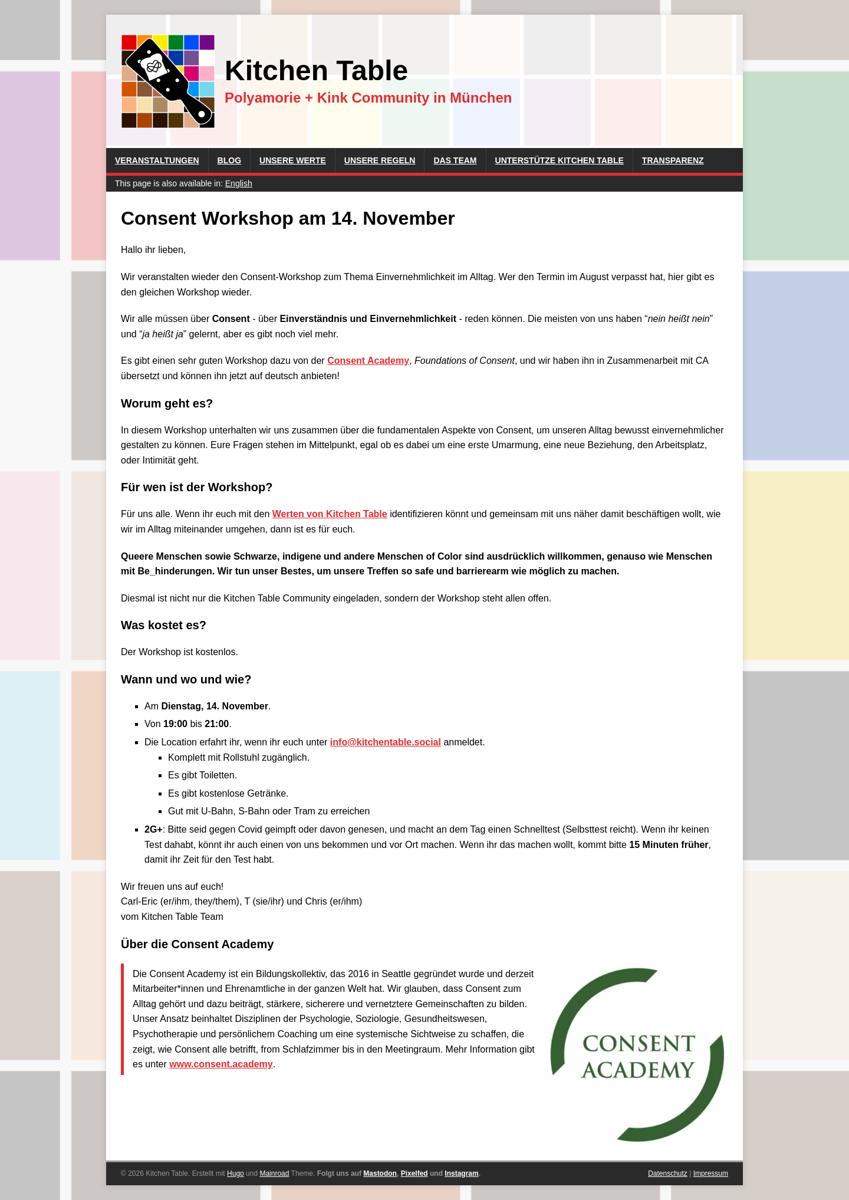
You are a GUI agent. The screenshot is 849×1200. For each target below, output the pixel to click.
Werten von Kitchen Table (329, 514)
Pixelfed (414, 1173)
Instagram (461, 1173)
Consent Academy (368, 361)
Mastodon (380, 1173)
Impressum (710, 1173)
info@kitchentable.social (385, 742)
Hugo (235, 1173)
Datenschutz (667, 1173)
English (238, 183)
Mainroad (274, 1173)
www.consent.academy (220, 1064)
